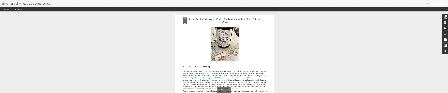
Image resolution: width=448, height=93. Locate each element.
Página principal (17, 9)
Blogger (233, 91)
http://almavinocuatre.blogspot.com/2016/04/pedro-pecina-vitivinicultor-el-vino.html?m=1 (221, 57)
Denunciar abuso (240, 91)
